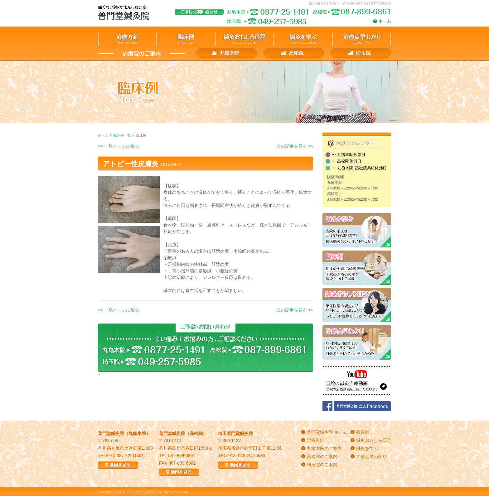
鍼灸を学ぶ (367, 448)
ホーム (103, 135)
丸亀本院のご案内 (324, 448)
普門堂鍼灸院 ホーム (327, 432)
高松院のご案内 (322, 456)
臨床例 (362, 432)
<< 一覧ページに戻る (118, 146)
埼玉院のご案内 (322, 464)
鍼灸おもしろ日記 (373, 440)
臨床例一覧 (122, 135)
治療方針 (315, 440)
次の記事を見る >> (294, 146)
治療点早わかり (371, 456)
